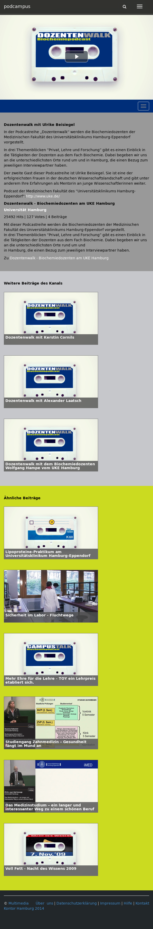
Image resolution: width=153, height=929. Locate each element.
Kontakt (142, 903)
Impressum (110, 903)
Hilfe (128, 903)
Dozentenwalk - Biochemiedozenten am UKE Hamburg (59, 258)
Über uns (44, 903)
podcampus (17, 6)
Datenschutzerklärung (76, 903)
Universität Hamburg (25, 210)
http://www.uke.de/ (43, 196)
